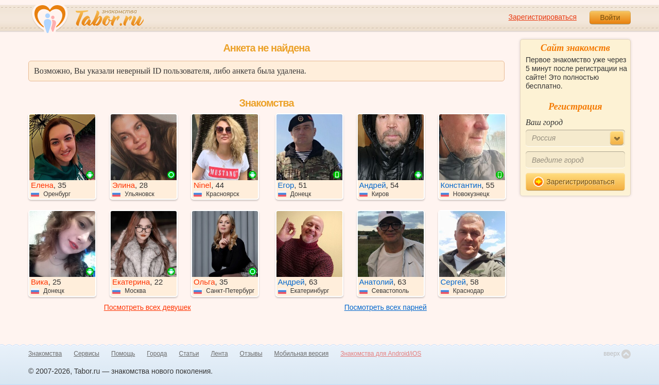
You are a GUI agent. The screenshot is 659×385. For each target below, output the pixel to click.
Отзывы (251, 353)
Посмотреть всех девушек (147, 307)
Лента (219, 353)
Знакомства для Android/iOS (380, 353)
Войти (610, 17)
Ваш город (544, 122)
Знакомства (45, 353)
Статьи (189, 353)
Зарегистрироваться (543, 17)
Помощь (123, 353)
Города (157, 353)
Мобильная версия (301, 353)
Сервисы (86, 353)
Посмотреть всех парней (385, 307)
